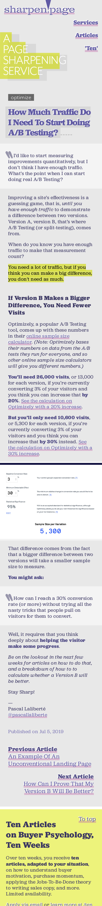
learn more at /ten (72, 892)
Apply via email (24, 892)
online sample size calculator (38, 327)
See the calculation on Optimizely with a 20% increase (45, 391)
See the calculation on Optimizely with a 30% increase (50, 435)
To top (87, 806)
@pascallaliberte (27, 702)
